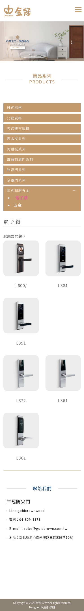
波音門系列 (16, 169)
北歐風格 (14, 118)
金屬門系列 (16, 180)
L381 (63, 285)
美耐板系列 (16, 149)
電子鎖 (21, 197)
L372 (21, 400)
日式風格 (14, 107)
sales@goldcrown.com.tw (45, 528)
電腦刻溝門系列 (20, 159)
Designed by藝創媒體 (42, 607)
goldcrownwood (31, 510)
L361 (63, 400)
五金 (17, 205)
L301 (21, 458)
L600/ (21, 285)
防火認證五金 (18, 190)
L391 (21, 343)
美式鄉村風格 (18, 128)
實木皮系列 (16, 138)
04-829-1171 (30, 519)
